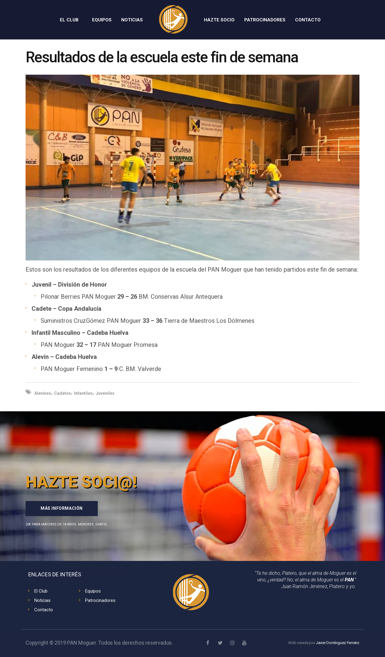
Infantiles (83, 393)
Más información (62, 508)
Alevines (42, 393)
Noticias (42, 600)
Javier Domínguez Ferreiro (337, 642)
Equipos (93, 591)
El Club (41, 591)
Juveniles (105, 393)
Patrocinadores (100, 600)
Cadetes (62, 393)
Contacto (43, 609)
